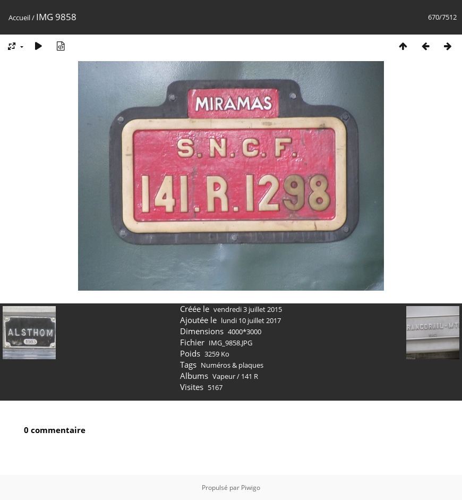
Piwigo (250, 487)
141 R (249, 376)
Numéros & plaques (232, 365)
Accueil (19, 17)
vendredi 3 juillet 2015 (247, 309)
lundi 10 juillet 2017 (251, 320)
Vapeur (223, 376)
